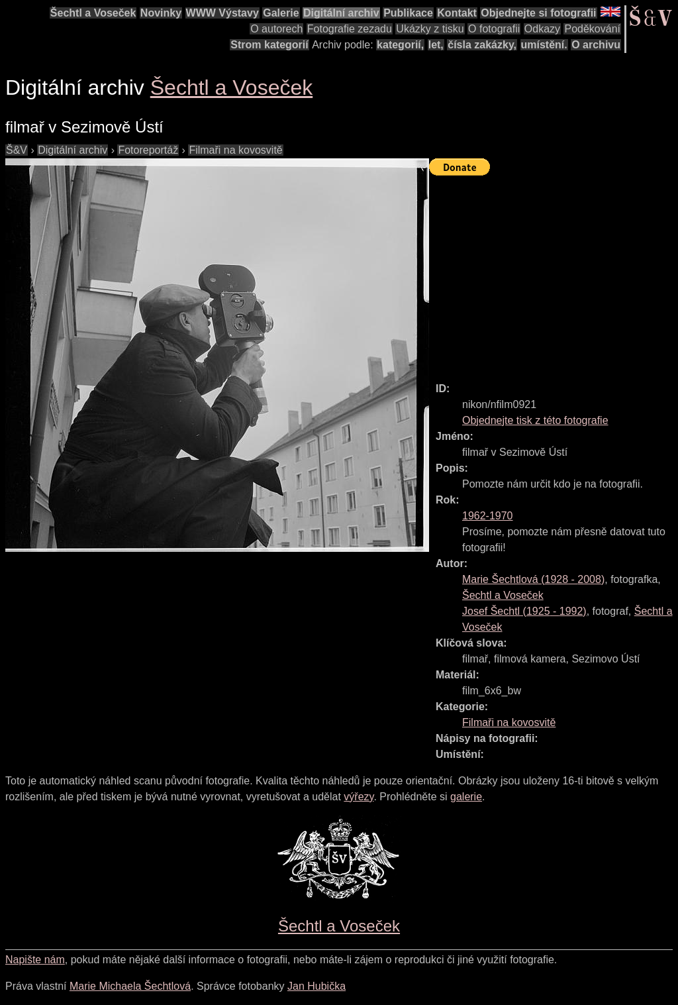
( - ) (533, 579)
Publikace (408, 13)
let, (436, 44)
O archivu (595, 44)
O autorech (276, 28)
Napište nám (35, 959)
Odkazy (542, 28)
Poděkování (592, 28)
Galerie (281, 13)
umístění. (544, 44)
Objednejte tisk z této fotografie (535, 420)
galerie (466, 796)
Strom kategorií (269, 44)
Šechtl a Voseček (93, 13)
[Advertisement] (553, 273)
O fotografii (494, 28)
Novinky (160, 13)
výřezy (358, 796)
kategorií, (400, 44)
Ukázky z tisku (429, 28)
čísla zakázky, (482, 44)
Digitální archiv (341, 13)
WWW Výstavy (222, 13)
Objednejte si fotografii (538, 13)
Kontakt (457, 13)
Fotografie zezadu (349, 28)
